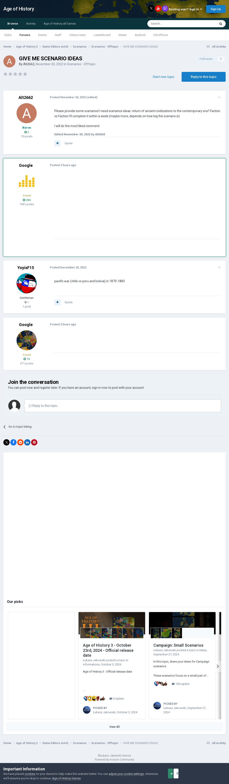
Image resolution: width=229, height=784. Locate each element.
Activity (31, 23)
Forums (24, 35)
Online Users (77, 35)
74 (26, 359)
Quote (67, 143)
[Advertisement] (105, 207)
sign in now (100, 387)
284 (27, 200)
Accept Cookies (176, 773)
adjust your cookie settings (126, 774)
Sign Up (216, 9)
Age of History (18, 9)
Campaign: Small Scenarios (178, 645)
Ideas (202, 650)
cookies (30, 774)
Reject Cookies (210, 773)
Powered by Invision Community (114, 759)
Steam (123, 35)
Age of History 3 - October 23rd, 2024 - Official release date (108, 650)
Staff (58, 35)
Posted (66, 97)
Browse (12, 25)
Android (140, 35)
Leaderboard (102, 35)
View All (114, 726)
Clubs (7, 35)
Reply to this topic (203, 77)
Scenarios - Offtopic (81, 64)
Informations (91, 664)
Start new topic (163, 77)
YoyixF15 (25, 267)
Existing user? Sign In (185, 9)
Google (26, 165)
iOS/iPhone (160, 35)
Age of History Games (80, 778)
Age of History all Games (60, 23)
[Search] (171, 23)
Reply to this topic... (44, 406)
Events (42, 35)
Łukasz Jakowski (94, 660)
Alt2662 (28, 64)
